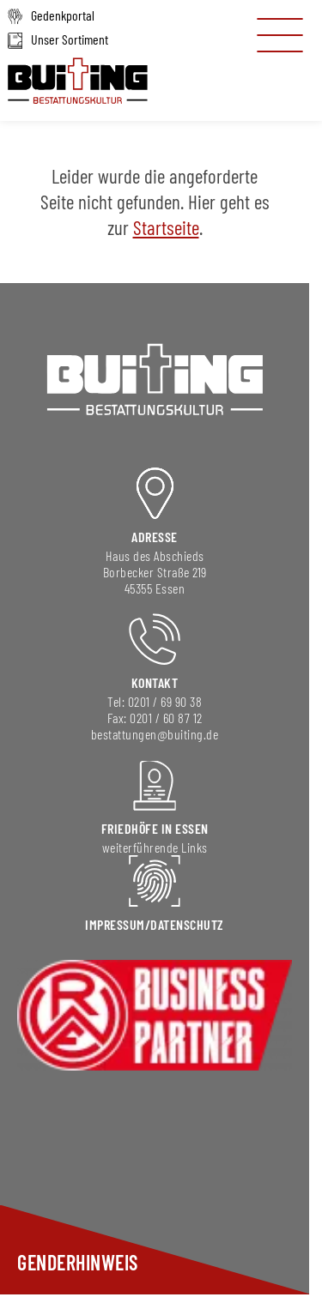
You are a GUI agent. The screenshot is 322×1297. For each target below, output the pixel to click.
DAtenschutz (187, 924)
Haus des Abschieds (155, 555)
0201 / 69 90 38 (165, 701)
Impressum (115, 924)
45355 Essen (155, 588)
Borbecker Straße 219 (155, 572)
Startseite (166, 227)
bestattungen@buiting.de (155, 734)
